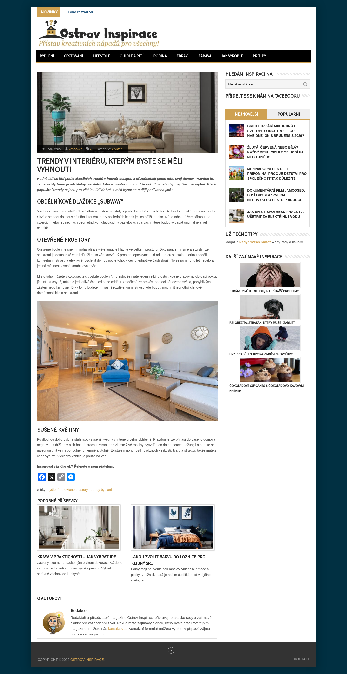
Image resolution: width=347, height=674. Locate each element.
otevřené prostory (74, 490)
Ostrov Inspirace (87, 659)
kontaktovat (117, 629)
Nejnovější (246, 114)
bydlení (53, 490)
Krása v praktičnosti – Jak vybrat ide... (78, 557)
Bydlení (47, 55)
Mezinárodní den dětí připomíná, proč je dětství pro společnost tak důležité (277, 173)
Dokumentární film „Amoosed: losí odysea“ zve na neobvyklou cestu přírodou (276, 195)
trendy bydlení (101, 490)
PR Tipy (259, 55)
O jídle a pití (132, 55)
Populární (288, 114)
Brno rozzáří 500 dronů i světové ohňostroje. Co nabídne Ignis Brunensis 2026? (275, 131)
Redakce (75, 149)
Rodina (160, 55)
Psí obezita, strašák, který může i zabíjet (262, 322)
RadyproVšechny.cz (255, 242)
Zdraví (182, 55)
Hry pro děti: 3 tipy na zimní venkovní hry (261, 354)
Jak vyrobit (232, 55)
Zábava (204, 55)
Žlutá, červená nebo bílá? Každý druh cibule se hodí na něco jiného (275, 152)
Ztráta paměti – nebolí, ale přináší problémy (264, 291)
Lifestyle (101, 55)
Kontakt (302, 659)
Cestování (73, 55)
